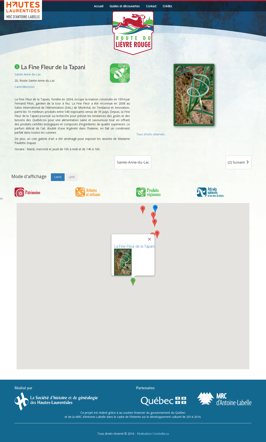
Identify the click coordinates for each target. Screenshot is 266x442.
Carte (58, 177)
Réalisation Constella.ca (153, 434)
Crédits (167, 6)
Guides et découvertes (125, 6)
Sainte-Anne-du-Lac (28, 74)
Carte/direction (24, 87)
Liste (72, 177)
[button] (133, 282)
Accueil (98, 6)
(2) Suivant (238, 162)
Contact (151, 6)
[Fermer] (150, 239)
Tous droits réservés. (150, 134)
